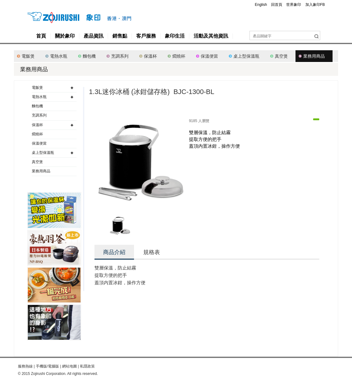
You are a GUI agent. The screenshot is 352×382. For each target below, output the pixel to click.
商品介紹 (114, 252)
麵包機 (89, 56)
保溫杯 (150, 56)
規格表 (151, 252)
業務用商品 (314, 56)
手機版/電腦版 (47, 366)
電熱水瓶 (58, 56)
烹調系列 (119, 56)
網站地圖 (69, 366)
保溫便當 (209, 56)
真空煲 (281, 56)
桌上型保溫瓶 (246, 56)
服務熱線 (25, 366)
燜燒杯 (178, 56)
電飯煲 (28, 56)
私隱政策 (87, 366)
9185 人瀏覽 (199, 121)
